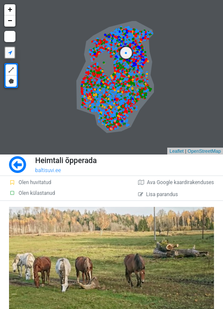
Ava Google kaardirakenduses (176, 182)
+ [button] (10, 10)
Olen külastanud (32, 193)
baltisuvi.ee (48, 170)
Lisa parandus (158, 194)
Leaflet (176, 151)
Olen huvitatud (30, 182)
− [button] (10, 21)
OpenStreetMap (204, 151)
